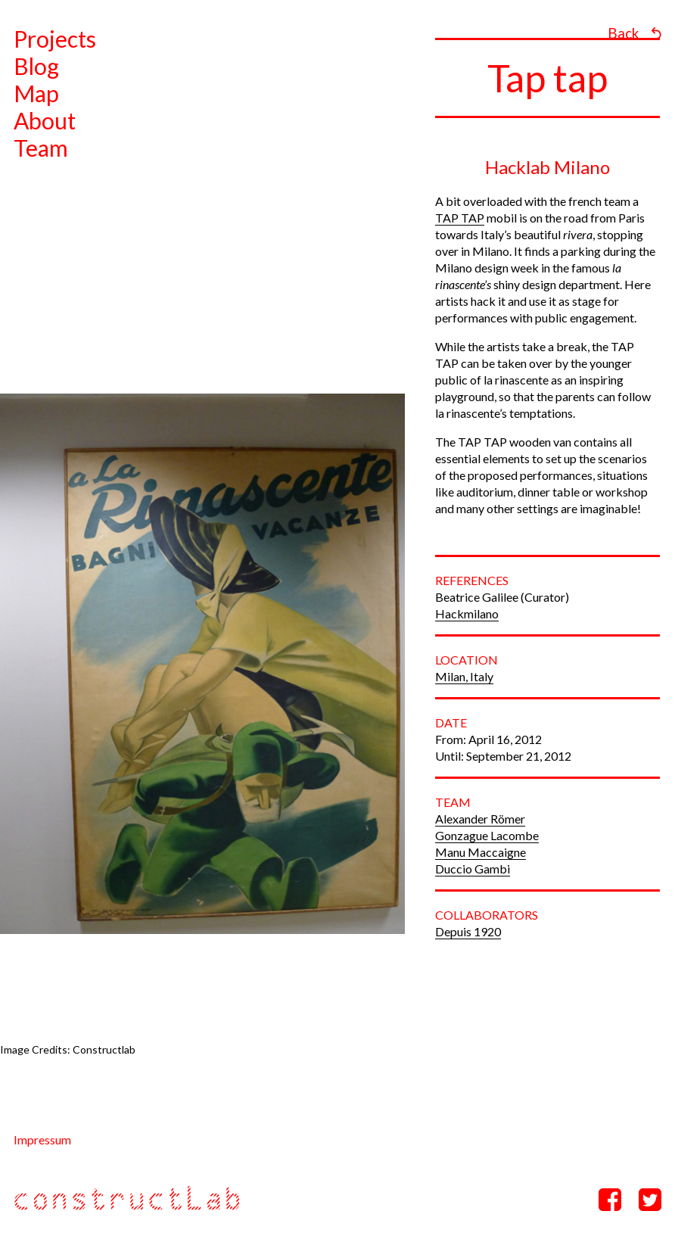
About (45, 120)
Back (623, 33)
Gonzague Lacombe (487, 835)
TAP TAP (459, 217)
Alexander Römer (480, 818)
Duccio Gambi (472, 868)
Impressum (42, 1139)
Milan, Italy (464, 676)
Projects (55, 38)
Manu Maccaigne (480, 852)
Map (36, 93)
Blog (36, 65)
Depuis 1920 (468, 931)
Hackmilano (467, 613)
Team (41, 147)
